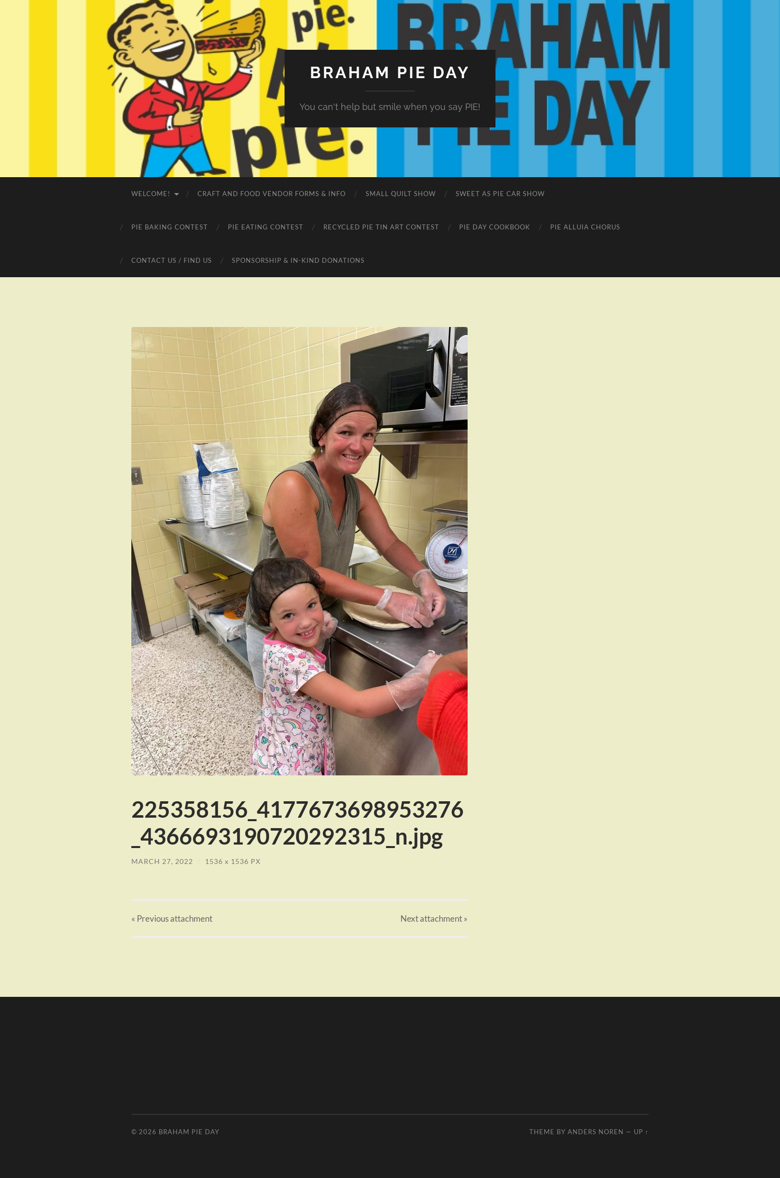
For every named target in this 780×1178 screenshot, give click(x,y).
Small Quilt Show (401, 194)
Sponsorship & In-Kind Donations (298, 260)
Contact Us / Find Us (171, 260)
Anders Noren (596, 1132)
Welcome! (150, 194)
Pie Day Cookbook (494, 227)
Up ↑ (641, 1132)
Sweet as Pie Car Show (500, 194)
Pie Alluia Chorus (585, 227)
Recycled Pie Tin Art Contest (381, 227)
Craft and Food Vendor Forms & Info (271, 194)
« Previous (171, 918)
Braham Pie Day (390, 72)
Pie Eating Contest (265, 227)
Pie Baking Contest (169, 227)
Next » (434, 918)
